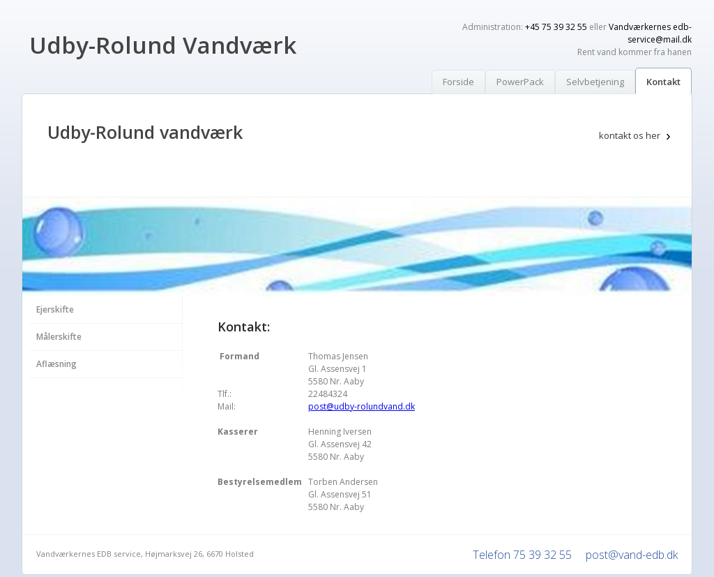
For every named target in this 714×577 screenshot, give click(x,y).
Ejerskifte (55, 309)
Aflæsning (56, 364)
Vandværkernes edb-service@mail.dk (650, 33)
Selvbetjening (595, 81)
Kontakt (663, 81)
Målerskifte (59, 337)
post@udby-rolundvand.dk (361, 406)
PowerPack (520, 81)
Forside (458, 81)
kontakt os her (629, 135)
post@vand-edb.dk (632, 554)
